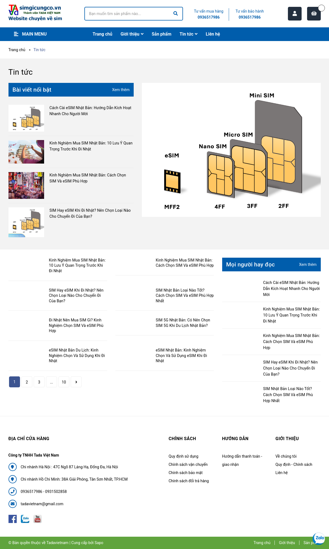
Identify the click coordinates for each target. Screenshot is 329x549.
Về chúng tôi (286, 456)
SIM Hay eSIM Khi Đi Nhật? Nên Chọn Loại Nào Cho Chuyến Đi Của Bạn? (76, 295)
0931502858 (56, 491)
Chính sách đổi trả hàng (189, 481)
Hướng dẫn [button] (235, 438)
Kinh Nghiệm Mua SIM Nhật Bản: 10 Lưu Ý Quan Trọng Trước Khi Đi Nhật (77, 265)
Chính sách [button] (182, 438)
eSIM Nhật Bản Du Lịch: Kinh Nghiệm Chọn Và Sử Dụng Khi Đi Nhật (77, 355)
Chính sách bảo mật (186, 472)
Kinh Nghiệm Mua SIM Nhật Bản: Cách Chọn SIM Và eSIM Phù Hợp (291, 341)
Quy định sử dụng (184, 456)
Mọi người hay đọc (250, 264)
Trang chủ (261, 543)
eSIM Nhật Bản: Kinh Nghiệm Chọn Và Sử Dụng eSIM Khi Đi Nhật (181, 355)
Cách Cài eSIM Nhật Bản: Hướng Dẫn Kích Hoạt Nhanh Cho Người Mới (291, 288)
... (51, 382)
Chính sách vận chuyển (188, 464)
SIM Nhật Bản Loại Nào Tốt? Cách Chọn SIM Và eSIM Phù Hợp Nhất (185, 295)
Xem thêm (121, 90)
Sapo (99, 543)
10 (64, 382)
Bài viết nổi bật (32, 89)
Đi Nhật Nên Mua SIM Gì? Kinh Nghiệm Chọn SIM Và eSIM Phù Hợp (76, 325)
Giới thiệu (287, 543)
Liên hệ (282, 472)
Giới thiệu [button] (287, 438)
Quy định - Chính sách (294, 464)
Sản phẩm (312, 543)
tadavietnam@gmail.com (42, 504)
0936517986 (209, 17)
